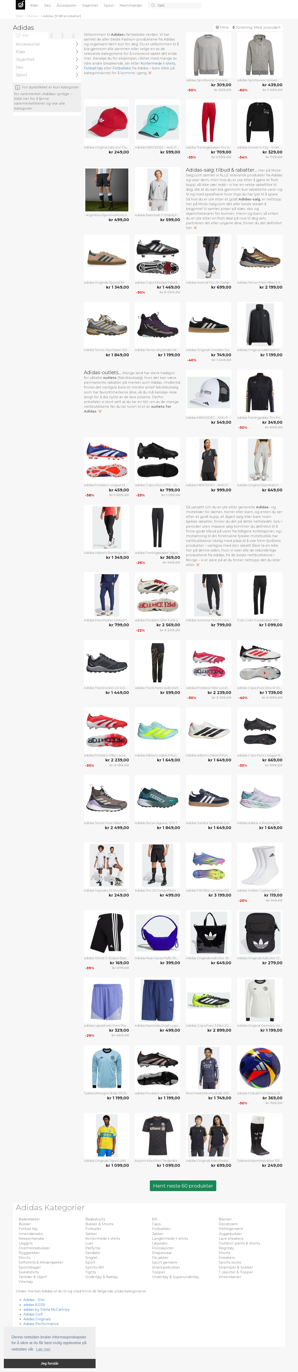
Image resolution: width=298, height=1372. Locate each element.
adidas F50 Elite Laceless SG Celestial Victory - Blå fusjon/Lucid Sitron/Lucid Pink (208, 890)
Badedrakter (29, 1219)
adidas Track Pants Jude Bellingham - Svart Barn (157, 688)
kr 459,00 (119, 490)
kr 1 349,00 (117, 287)
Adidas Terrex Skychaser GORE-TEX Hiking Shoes (106, 350)
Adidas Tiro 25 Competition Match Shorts (157, 890)
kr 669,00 (272, 760)
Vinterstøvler (230, 1277)
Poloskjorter (163, 1248)
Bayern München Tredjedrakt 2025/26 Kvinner (157, 1161)
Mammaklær (131, 5)
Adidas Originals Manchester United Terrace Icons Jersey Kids (208, 1161)
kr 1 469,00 (168, 287)
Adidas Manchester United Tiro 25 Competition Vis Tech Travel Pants (106, 620)
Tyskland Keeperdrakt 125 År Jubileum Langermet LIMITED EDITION (106, 1093)
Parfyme (92, 1248)
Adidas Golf (33, 1314)
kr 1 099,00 (272, 90)
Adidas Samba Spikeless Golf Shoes (208, 823)
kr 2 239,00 (219, 692)
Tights (90, 1272)
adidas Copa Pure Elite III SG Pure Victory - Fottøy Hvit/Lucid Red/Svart (259, 688)
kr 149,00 (274, 900)
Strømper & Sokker (236, 1267)
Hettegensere (231, 1229)
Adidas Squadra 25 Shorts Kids (106, 890)
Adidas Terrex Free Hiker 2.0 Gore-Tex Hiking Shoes (106, 823)
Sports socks (230, 1262)
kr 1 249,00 (221, 360)
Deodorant (228, 1224)
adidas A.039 (34, 1305)
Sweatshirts (29, 1272)
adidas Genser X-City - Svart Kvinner (259, 147)
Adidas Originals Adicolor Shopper (208, 958)
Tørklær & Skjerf (33, 1277)
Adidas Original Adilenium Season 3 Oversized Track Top (259, 350)
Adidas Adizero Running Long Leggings (106, 553)
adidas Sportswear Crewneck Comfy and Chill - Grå (208, 80)
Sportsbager (30, 1267)
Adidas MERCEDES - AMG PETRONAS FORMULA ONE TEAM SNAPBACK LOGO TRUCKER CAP (208, 417)
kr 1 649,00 (168, 760)
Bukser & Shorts (99, 1224)
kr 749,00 (221, 354)
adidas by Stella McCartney (46, 1309)
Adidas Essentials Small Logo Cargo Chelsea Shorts (157, 1025)
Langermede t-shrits (170, 1238)
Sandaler (92, 1253)
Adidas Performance (41, 1324)
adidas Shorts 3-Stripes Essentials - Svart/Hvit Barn (106, 958)
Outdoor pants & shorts (239, 1243)
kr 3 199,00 (221, 697)
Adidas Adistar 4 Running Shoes (259, 823)
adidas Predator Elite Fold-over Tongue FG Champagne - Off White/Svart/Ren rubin (157, 620)
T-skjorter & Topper (236, 1272)
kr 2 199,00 (271, 287)
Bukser (25, 1224)
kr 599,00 (170, 152)
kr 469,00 (120, 1035)
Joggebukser (230, 1234)
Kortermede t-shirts (158, 63)
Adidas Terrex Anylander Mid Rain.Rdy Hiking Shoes (157, 350)
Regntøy (226, 1248)
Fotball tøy (93, 68)
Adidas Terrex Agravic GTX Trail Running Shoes (157, 823)
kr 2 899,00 (272, 697)
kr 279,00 (120, 968)
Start (20, 16)
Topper (158, 1272)
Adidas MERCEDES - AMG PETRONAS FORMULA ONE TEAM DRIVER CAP (157, 147)
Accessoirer (67, 5)
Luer (89, 1243)
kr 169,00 (119, 962)
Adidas (48, 16)
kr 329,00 (272, 152)
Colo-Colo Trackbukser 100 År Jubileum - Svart (259, 620)
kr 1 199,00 (169, 354)
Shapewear (162, 1253)
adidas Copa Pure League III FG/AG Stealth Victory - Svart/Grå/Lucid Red (259, 755)
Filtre (222, 27)
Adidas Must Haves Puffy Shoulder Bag (157, 958)
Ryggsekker (29, 1253)
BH (154, 1219)
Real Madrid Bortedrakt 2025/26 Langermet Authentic (208, 1093)
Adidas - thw (34, 1300)
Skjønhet (90, 5)
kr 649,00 (272, 490)
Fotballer (93, 1229)
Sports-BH (94, 1267)
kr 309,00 (221, 84)
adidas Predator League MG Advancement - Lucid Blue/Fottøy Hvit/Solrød (106, 485)
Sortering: (257, 27)
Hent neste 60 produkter (183, 1186)
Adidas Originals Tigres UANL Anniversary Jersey (106, 1161)
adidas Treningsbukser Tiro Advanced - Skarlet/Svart (208, 147)
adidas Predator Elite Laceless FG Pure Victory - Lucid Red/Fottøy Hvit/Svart (106, 755)
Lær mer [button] (43, 1349)
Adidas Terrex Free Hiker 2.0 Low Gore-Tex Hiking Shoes (259, 282)
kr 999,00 (221, 490)
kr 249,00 (119, 152)
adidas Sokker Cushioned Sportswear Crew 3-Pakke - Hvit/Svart (259, 890)
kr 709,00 (221, 152)
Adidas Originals (37, 1319)
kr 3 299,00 (170, 630)
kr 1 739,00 (271, 692)
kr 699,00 (221, 287)
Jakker (91, 1234)
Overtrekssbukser (34, 1248)
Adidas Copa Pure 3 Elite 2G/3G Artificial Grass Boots (208, 1025)
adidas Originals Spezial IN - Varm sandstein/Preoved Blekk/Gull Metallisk (106, 282)
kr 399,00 (170, 962)
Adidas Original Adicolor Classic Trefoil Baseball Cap (106, 147)
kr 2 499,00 (117, 827)
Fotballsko (122, 68)
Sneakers (227, 1257)
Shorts (224, 1253)
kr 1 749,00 (219, 1098)
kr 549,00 (221, 422)
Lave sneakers (231, 1238)
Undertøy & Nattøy (101, 1277)
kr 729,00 (273, 157)
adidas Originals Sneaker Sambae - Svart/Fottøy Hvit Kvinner (208, 350)
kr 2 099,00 (170, 292)
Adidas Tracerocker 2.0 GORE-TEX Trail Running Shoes (106, 688)
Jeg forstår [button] (50, 1363)
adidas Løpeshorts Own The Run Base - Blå (106, 1025)
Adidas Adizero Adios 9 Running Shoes (157, 755)
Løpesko (160, 1243)
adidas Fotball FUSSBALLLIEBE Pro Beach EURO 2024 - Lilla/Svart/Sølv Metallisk (259, 1093)
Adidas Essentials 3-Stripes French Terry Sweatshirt (157, 215)
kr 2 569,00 (168, 624)
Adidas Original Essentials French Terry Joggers (259, 485)
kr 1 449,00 (117, 692)
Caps (156, 1224)
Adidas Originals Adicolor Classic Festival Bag (259, 958)
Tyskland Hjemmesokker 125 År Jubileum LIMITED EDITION (259, 1161)
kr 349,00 (272, 422)
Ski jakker (160, 1257)
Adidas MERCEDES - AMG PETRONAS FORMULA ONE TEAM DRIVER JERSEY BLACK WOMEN (208, 485)
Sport (109, 5)
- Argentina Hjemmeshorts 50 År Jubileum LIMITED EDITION (106, 215)
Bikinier (225, 1219)
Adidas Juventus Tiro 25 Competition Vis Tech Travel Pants (208, 620)
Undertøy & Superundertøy (175, 1277)
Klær (34, 5)
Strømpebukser (166, 1267)
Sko (48, 5)
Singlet (91, 1257)
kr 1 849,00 (117, 354)
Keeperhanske (31, 1238)
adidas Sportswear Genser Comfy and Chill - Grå (259, 80)
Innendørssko (31, 1234)
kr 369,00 (170, 557)
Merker (33, 16)
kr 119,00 (273, 895)
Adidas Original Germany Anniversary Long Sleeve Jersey (259, 1025)
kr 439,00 (272, 84)
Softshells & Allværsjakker (41, 1262)
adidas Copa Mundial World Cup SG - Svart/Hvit (157, 282)
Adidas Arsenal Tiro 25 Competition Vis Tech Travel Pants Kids (208, 282)
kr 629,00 (222, 90)
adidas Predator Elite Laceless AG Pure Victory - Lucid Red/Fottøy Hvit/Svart (208, 688)
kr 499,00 (119, 219)
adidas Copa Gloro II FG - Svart (157, 485)
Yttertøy (26, 1282)
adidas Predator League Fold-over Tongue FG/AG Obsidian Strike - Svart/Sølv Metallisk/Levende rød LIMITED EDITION (157, 1093)
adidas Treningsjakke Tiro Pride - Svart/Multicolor (259, 417)
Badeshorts (95, 1219)
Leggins (26, 1243)
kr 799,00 (170, 490)
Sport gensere (164, 1262)
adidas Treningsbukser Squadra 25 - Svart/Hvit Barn (157, 553)
